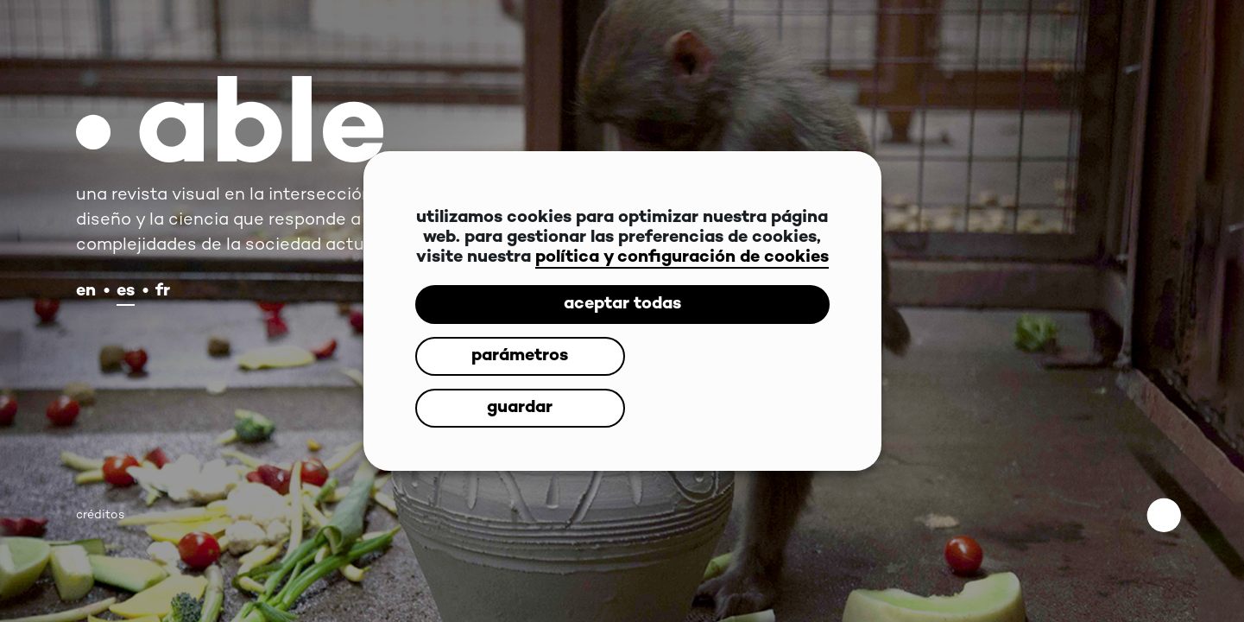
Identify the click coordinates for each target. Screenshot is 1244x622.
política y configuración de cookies (682, 284)
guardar (722, 382)
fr (162, 291)
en (86, 291)
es (126, 291)
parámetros (514, 382)
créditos (100, 515)
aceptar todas (622, 330)
